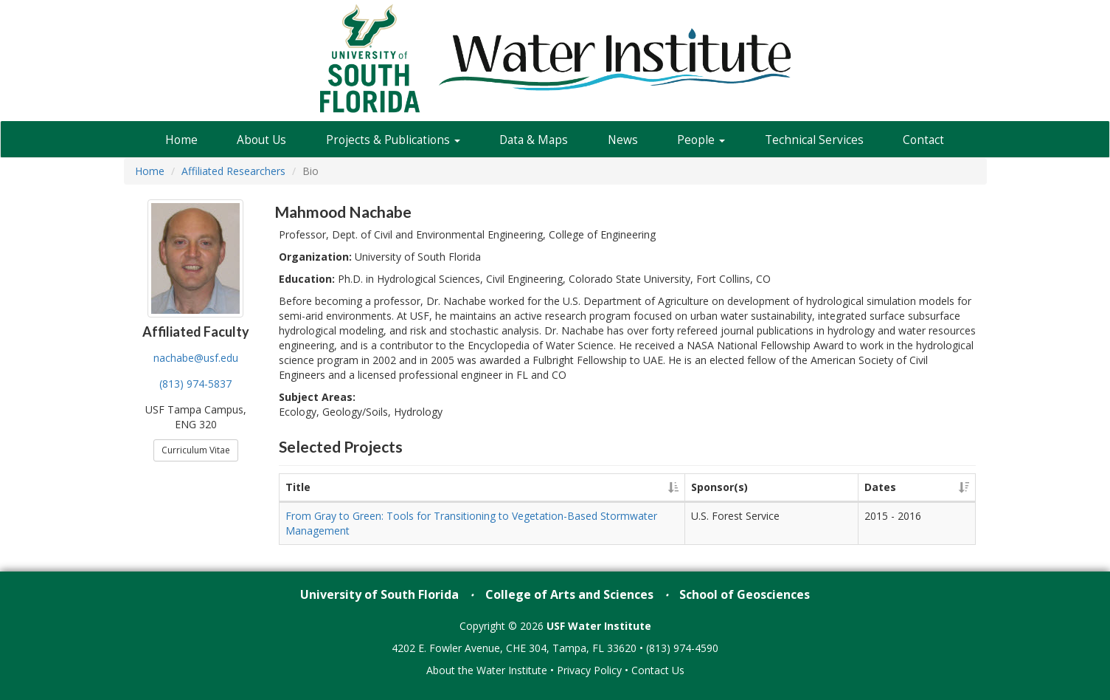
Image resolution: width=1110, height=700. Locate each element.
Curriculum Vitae (196, 450)
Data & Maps (533, 140)
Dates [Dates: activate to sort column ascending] (880, 487)
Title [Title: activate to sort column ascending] (298, 487)
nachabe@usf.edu (195, 358)
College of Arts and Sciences (569, 594)
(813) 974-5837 (195, 384)
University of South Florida (379, 594)
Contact (923, 140)
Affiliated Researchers (233, 171)
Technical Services (814, 140)
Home (181, 140)
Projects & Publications (393, 140)
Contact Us (657, 670)
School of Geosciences (744, 594)
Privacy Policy (589, 670)
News (623, 140)
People (701, 140)
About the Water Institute (486, 670)
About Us (261, 140)
